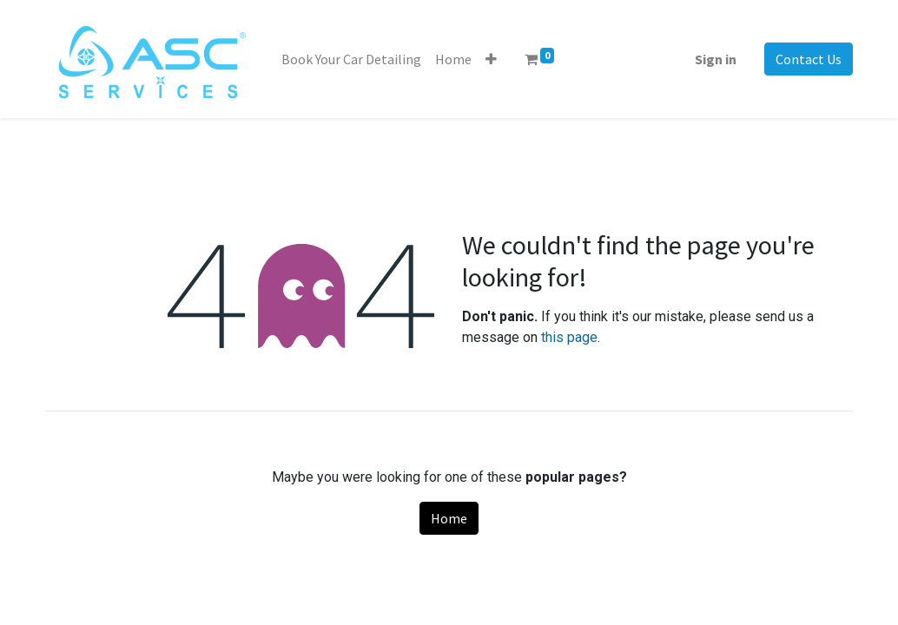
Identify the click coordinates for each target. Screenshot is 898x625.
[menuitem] (351, 59)
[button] (491, 59)
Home (449, 518)
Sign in (715, 59)
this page (569, 337)
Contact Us (809, 59)
